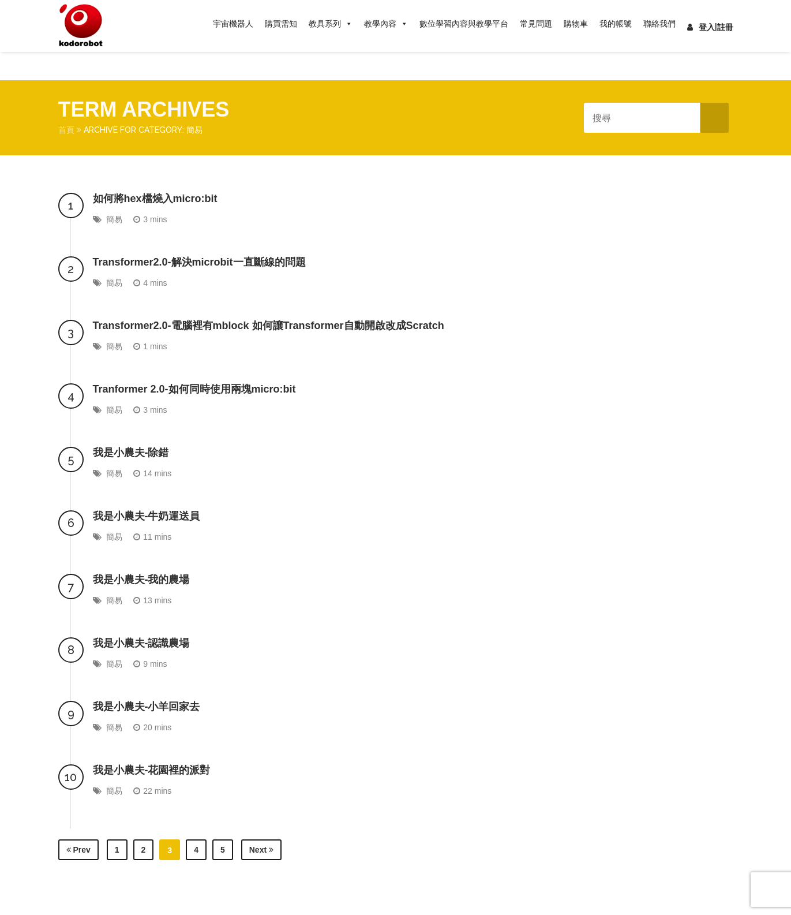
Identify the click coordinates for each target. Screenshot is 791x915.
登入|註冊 (710, 27)
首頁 (66, 130)
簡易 (114, 219)
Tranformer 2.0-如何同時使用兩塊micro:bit (194, 389)
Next (261, 849)
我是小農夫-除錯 (131, 452)
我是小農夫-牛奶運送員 (146, 516)
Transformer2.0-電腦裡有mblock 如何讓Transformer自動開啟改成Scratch (268, 325)
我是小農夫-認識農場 (141, 643)
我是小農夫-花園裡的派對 (152, 770)
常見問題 (536, 23)
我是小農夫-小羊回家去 (146, 706)
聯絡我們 (659, 23)
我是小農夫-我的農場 (141, 579)
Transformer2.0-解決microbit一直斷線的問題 (199, 262)
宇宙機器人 (233, 23)
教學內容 (386, 23)
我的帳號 (615, 23)
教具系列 (331, 23)
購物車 (576, 23)
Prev (78, 849)
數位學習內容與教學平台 (463, 23)
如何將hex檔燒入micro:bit (155, 198)
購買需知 (281, 23)
